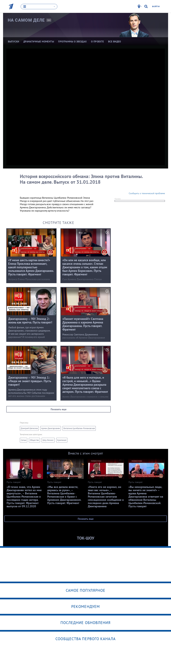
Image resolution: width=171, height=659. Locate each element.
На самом (26, 20)
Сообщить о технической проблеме (147, 193)
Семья (23, 440)
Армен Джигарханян (50, 428)
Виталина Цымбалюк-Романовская (79, 428)
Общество (34, 440)
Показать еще (58, 409)
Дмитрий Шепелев (29, 428)
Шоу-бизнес (48, 440)
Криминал (61, 440)
